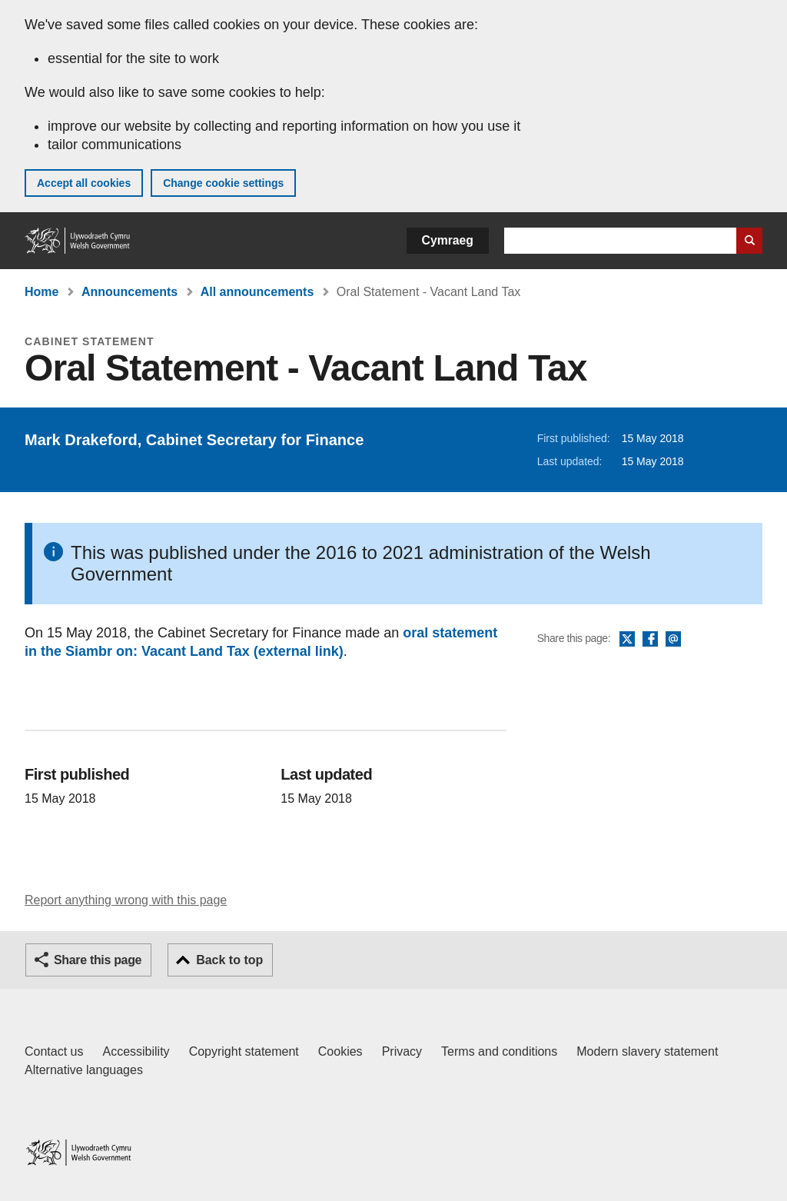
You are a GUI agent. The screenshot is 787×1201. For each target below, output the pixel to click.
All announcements (257, 291)
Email (673, 639)
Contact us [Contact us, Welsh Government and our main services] (54, 1051)
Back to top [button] (229, 959)
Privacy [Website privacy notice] (402, 1051)
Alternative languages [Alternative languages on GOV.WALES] (84, 1069)
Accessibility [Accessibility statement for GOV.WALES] (135, 1051)
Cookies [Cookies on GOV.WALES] (340, 1051)
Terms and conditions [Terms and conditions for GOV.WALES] (499, 1051)
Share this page (97, 959)
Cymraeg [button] (447, 240)
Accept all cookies (84, 183)
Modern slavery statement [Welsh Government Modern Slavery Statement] (647, 1051)
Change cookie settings (223, 183)
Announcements (129, 291)
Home (41, 291)
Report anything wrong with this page (126, 900)
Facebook (650, 639)
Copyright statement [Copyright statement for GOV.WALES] (244, 1051)
